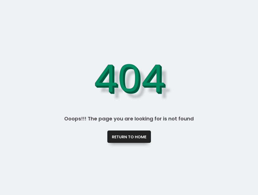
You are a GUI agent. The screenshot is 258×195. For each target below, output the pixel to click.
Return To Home (129, 137)
